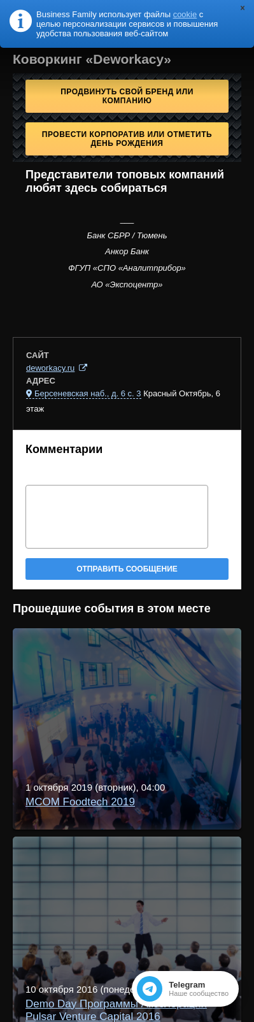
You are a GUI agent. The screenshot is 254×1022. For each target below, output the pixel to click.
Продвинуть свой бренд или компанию (127, 96)
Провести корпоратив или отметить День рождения (127, 139)
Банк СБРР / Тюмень (127, 235)
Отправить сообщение (127, 569)
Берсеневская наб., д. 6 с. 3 (87, 393)
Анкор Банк (127, 251)
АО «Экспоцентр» (127, 284)
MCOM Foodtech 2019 (80, 802)
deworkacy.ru (50, 368)
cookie (185, 14)
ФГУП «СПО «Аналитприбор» (127, 268)
